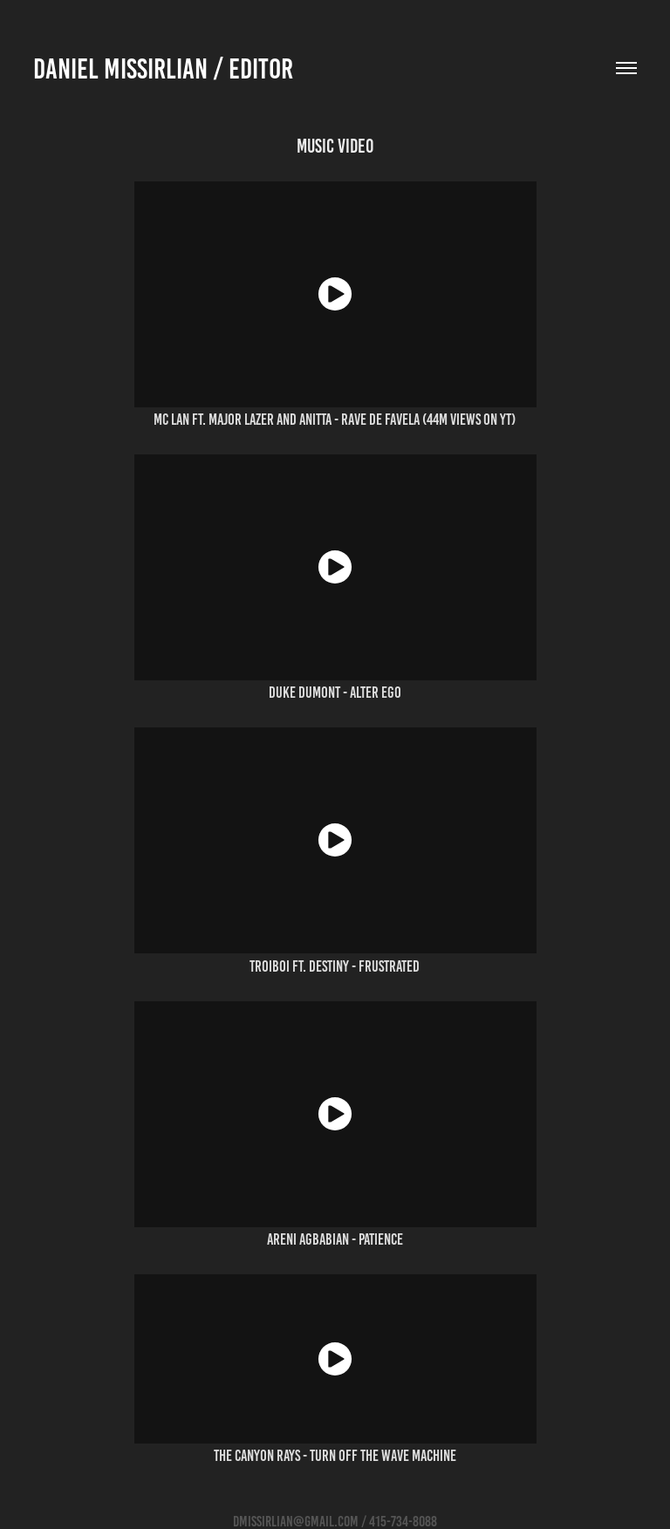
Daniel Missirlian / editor (163, 69)
